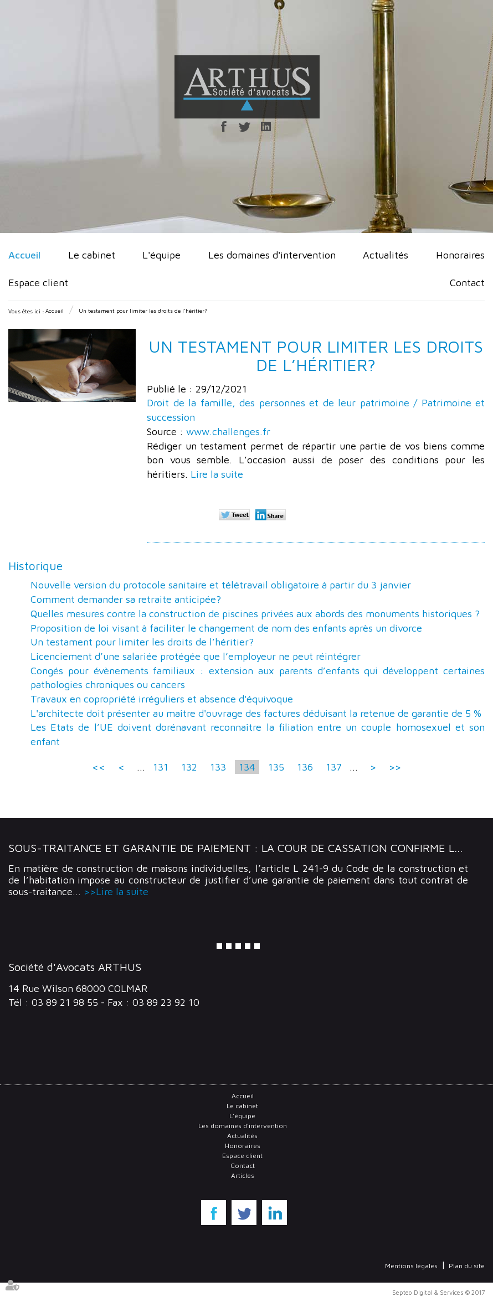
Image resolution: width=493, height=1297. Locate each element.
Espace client (38, 282)
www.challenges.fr (228, 431)
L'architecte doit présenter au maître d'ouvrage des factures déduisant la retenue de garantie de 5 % (255, 713)
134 (247, 767)
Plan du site (467, 1266)
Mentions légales (411, 1266)
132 (189, 767)
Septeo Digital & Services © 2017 (438, 1292)
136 (305, 767)
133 (218, 767)
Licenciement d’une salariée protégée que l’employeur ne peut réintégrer (195, 656)
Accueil (24, 255)
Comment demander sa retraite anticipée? (125, 599)
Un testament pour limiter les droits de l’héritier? (143, 310)
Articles (242, 1175)
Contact (467, 282)
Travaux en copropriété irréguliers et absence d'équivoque (161, 699)
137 (334, 767)
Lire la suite (217, 474)
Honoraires (460, 255)
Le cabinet (91, 255)
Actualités (385, 255)
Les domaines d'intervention (272, 255)
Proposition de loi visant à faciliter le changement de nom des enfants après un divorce (226, 628)
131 (160, 767)
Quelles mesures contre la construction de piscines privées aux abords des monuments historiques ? (255, 613)
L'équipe (161, 255)
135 (276, 767)
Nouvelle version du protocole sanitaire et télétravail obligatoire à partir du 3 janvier (220, 585)
